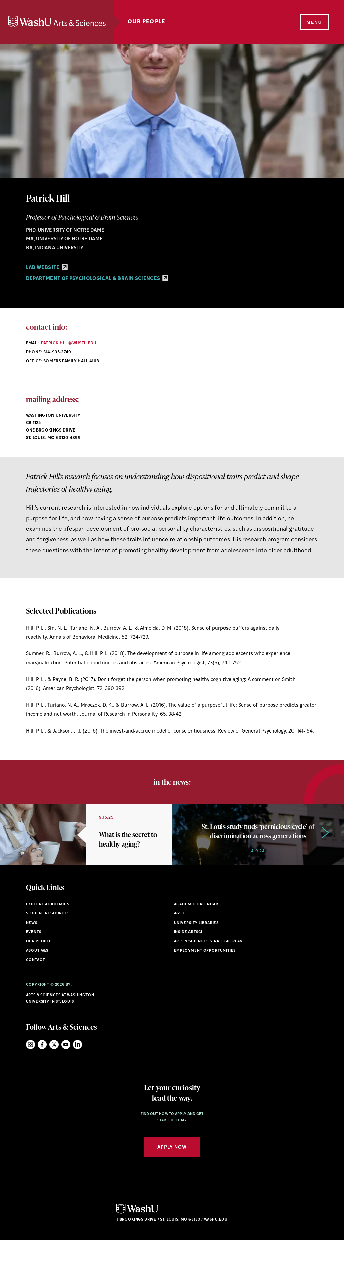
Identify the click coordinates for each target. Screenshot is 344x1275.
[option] (86, 852)
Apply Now (172, 1182)
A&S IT (180, 948)
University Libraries (196, 958)
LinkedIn (77, 1079)
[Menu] (314, 22)
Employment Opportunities (205, 985)
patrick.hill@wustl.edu (69, 343)
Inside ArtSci (188, 967)
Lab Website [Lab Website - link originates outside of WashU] (47, 267)
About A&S (37, 985)
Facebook (42, 1079)
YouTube (65, 1079)
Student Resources (48, 948)
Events (33, 967)
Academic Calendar (196, 939)
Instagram (30, 1079)
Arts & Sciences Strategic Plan (208, 976)
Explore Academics (47, 939)
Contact (35, 995)
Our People (150, 22)
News (31, 958)
